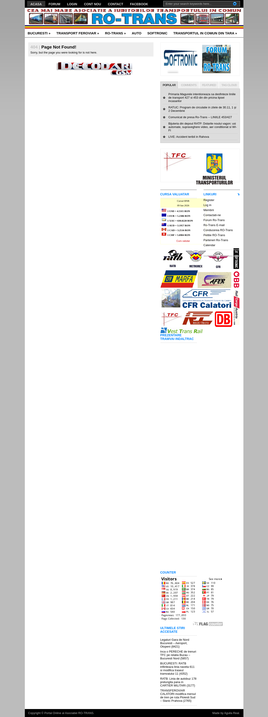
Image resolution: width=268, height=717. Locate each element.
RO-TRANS (115, 33)
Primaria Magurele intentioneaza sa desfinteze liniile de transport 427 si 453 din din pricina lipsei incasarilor (202, 97)
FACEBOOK (139, 4)
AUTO (136, 33)
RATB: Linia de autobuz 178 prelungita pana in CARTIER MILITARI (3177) (178, 682)
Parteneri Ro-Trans (216, 240)
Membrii (209, 210)
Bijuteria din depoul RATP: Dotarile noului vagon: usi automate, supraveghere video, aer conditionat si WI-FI (202, 127)
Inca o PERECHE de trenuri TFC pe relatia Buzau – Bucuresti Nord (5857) (178, 655)
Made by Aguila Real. (226, 713)
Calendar (209, 245)
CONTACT (115, 4)
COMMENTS (189, 85)
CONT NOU (92, 4)
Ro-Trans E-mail (214, 225)
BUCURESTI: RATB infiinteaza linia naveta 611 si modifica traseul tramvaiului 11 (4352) (177, 668)
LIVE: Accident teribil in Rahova (188, 136)
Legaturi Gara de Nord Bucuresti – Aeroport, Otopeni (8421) (174, 643)
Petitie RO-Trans (214, 235)
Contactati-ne (212, 215)
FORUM (54, 4)
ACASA (36, 4)
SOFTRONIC (157, 33)
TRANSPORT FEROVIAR (77, 33)
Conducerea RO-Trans (218, 230)
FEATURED (209, 85)
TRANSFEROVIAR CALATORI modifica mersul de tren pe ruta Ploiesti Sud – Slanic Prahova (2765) (178, 695)
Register (209, 200)
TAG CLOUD (229, 85)
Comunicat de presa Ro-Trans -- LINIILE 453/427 (200, 117)
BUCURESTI (39, 33)
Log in (208, 205)
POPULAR (169, 85)
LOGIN (72, 4)
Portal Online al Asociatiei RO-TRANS (69, 713)
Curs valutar (183, 241)
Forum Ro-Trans (214, 220)
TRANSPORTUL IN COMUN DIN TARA (205, 33)
